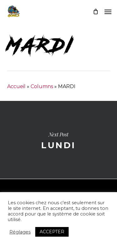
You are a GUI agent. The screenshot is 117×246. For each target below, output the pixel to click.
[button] (108, 11)
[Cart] (95, 11)
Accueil (16, 86)
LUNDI (58, 140)
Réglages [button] (20, 232)
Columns (42, 86)
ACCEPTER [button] (52, 231)
